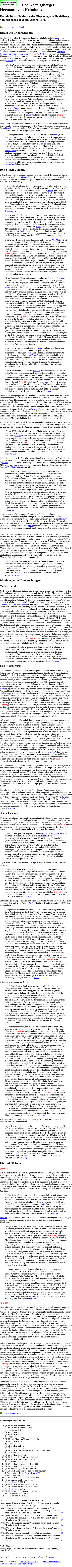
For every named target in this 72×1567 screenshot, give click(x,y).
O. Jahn (60, 157)
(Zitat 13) (39, 799)
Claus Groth (10, 164)
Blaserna (3, 1218)
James (7, 287)
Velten (17, 110)
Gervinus (12, 54)
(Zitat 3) (34, 164)
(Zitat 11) (44, 602)
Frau (55, 135)
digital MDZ (35, 1473)
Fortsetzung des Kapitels (13, 1413)
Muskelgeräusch (8, 586)
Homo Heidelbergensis (52, 1561)
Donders (9, 128)
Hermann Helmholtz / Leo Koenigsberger (16, 1564)
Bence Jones (27, 177)
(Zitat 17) (37, 978)
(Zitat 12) (56, 661)
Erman (23, 604)
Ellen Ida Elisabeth (14, 467)
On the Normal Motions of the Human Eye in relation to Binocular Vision (35, 423)
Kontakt (51, 1557)
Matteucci (63, 519)
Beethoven (55, 833)
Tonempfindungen (9, 813)
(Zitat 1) (30, 119)
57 (62, 1520)
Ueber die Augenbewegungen (42, 722)
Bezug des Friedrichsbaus (16, 32)
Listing (52, 752)
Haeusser (4, 54)
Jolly (63, 799)
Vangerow (61, 52)
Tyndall (50, 190)
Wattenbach (44, 54)
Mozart (44, 833)
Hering (3, 689)
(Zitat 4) (48, 391)
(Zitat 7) (14, 510)
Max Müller (56, 240)
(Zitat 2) (63, 128)
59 (62, 1530)
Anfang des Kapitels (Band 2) (14, 27)
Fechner (32, 903)
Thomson (60, 278)
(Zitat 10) (15, 575)
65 (62, 1540)
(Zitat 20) (54, 1213)
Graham (36, 371)
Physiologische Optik (10, 665)
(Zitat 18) (43, 1115)
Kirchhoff (55, 38)
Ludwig (12, 641)
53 (62, 1505)
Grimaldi (3, 604)
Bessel (41, 1204)
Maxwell (48, 382)
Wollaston (12, 604)
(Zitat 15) (33, 859)
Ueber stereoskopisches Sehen (49, 768)
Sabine (18, 436)
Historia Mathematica (29, 1561)
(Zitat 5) (35, 409)
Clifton (33, 355)
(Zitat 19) (23, 1158)
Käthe (16, 108)
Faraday (19, 193)
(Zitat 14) (11, 808)
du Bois (5, 463)
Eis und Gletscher (11, 1163)
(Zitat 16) (28, 897)
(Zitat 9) (27, 546)
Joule (29, 353)
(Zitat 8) (31, 526)
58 (62, 1525)
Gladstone (9, 211)
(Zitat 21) (33, 1299)
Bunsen (63, 49)
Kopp (28, 54)
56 (62, 1513)
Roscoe (39, 348)
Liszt (41, 144)
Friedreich (21, 54)
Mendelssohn (10, 151)
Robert (39, 402)
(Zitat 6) (13, 454)
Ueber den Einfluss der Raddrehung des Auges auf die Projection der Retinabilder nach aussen (32, 685)
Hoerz (14, 1482)
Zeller (69, 49)
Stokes (15, 206)
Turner (38, 226)
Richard (9, 61)
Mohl (30, 115)
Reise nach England (12, 169)
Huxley (22, 231)
